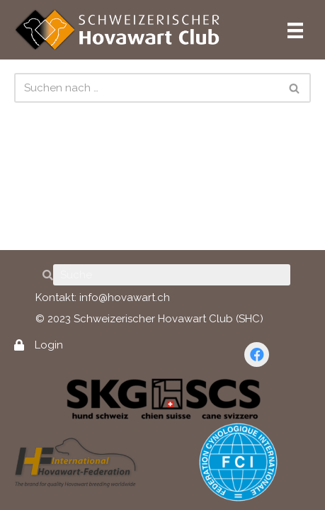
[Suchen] (146, 88)
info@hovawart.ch (124, 297)
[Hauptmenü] (295, 29)
